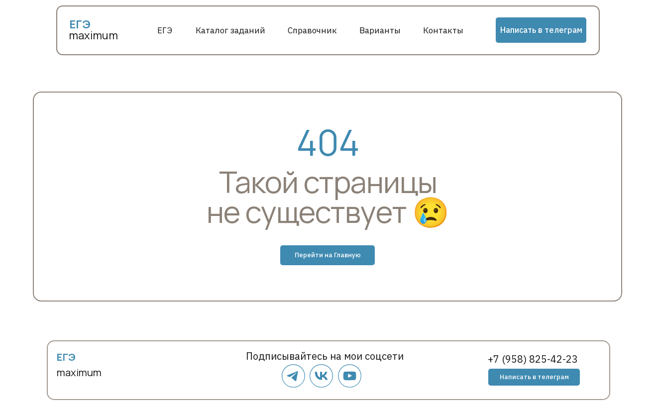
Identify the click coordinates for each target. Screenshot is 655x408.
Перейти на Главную (328, 255)
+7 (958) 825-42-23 (533, 359)
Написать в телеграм (541, 30)
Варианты (380, 30)
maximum (93, 35)
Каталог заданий (230, 30)
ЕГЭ (164, 30)
